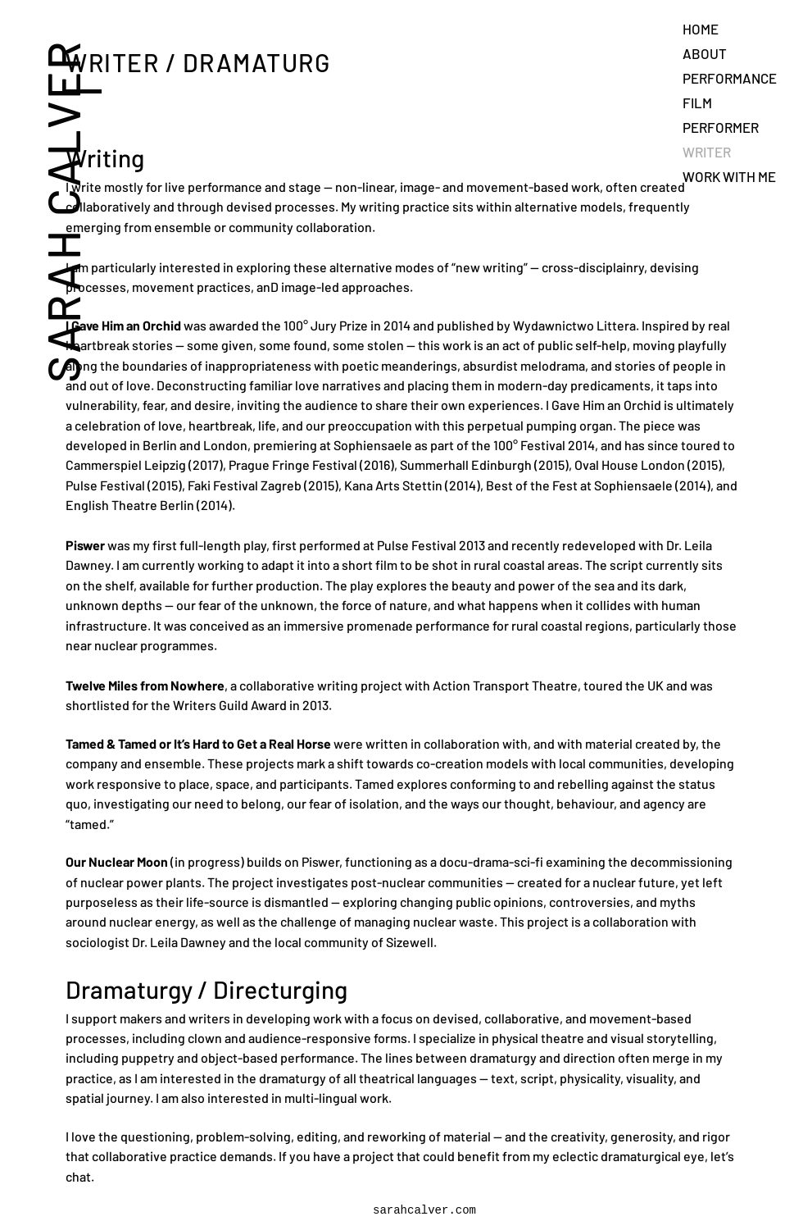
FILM (697, 102)
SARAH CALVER (61, 211)
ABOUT (705, 53)
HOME (701, 29)
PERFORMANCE (730, 78)
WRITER (707, 152)
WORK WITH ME (729, 176)
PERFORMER (721, 127)
